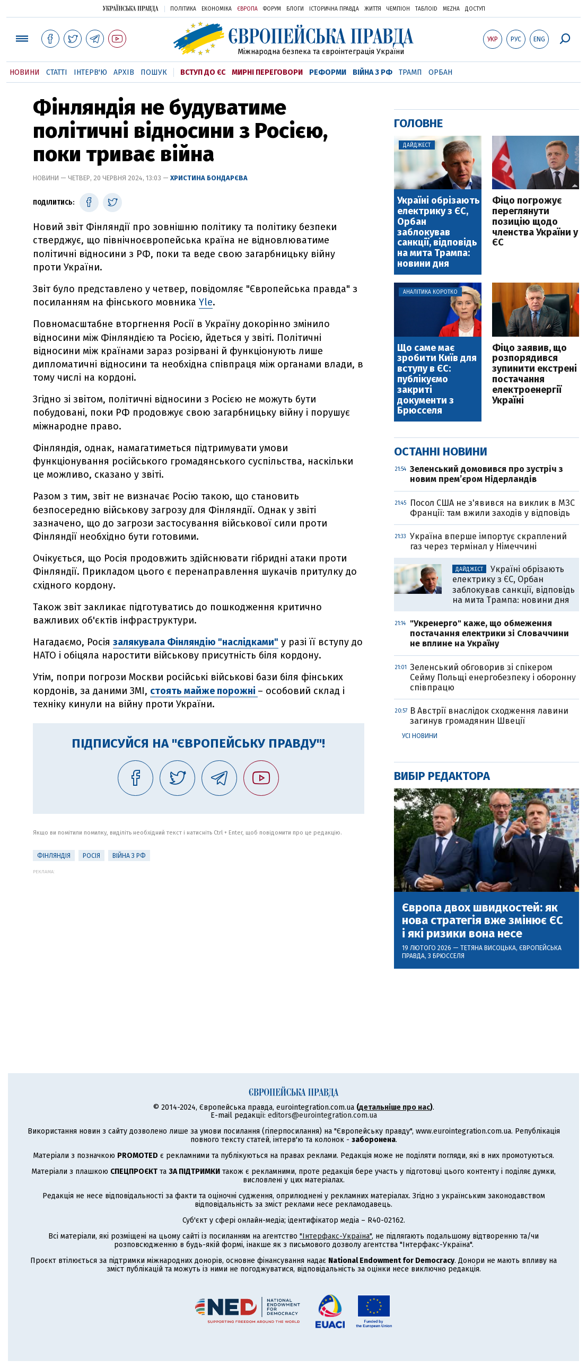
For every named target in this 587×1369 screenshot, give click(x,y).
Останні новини (440, 451)
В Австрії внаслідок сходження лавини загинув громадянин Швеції (489, 716)
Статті (56, 72)
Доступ (475, 9)
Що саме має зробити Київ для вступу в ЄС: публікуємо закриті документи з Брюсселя (437, 380)
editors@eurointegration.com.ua (322, 1115)
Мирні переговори (267, 72)
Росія (91, 855)
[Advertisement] (198, 948)
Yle (206, 302)
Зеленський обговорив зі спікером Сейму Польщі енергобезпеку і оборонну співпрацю (493, 677)
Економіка (216, 9)
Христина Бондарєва (209, 178)
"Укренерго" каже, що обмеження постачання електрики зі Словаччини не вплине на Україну (489, 633)
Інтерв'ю (90, 72)
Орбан (440, 72)
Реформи (327, 72)
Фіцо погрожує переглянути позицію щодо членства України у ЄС (535, 222)
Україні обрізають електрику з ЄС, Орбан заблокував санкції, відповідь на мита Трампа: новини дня (438, 232)
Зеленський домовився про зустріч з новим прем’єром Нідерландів (486, 474)
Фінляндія (54, 855)
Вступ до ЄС (202, 72)
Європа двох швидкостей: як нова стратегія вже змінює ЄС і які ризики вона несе (482, 920)
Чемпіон (398, 9)
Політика (183, 9)
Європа (247, 9)
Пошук (154, 72)
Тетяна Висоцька (488, 948)
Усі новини (419, 736)
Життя (372, 9)
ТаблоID (426, 9)
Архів (123, 72)
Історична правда (334, 9)
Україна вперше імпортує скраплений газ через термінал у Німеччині (488, 541)
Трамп (410, 72)
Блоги (295, 9)
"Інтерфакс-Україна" (336, 1236)
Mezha (451, 9)
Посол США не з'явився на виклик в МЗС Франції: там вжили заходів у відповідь (492, 508)
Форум (272, 9)
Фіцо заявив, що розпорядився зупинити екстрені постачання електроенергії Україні (534, 374)
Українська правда (130, 8)
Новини (25, 72)
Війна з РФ (372, 72)
